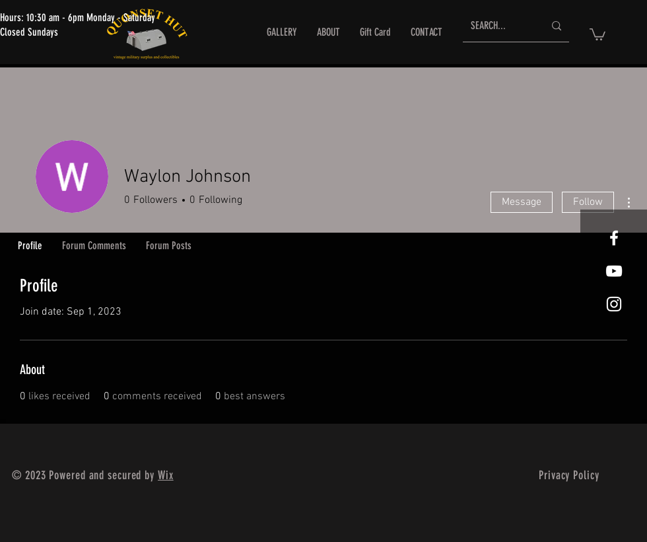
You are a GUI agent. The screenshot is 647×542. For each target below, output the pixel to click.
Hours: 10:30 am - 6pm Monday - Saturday (77, 17)
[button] (597, 33)
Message (521, 202)
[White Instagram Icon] (614, 304)
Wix (166, 475)
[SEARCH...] (497, 26)
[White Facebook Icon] (614, 238)
